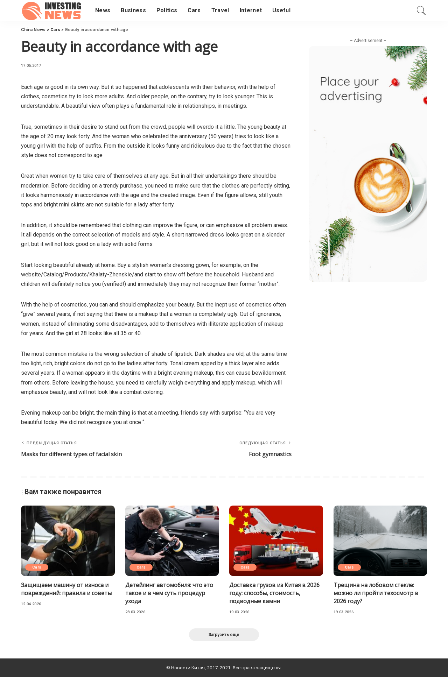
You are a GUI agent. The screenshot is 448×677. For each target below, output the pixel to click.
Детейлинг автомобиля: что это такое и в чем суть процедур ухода (169, 593)
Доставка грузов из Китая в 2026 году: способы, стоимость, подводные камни (274, 593)
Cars (36, 567)
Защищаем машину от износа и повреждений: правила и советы (66, 589)
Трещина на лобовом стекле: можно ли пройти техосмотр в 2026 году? (376, 593)
